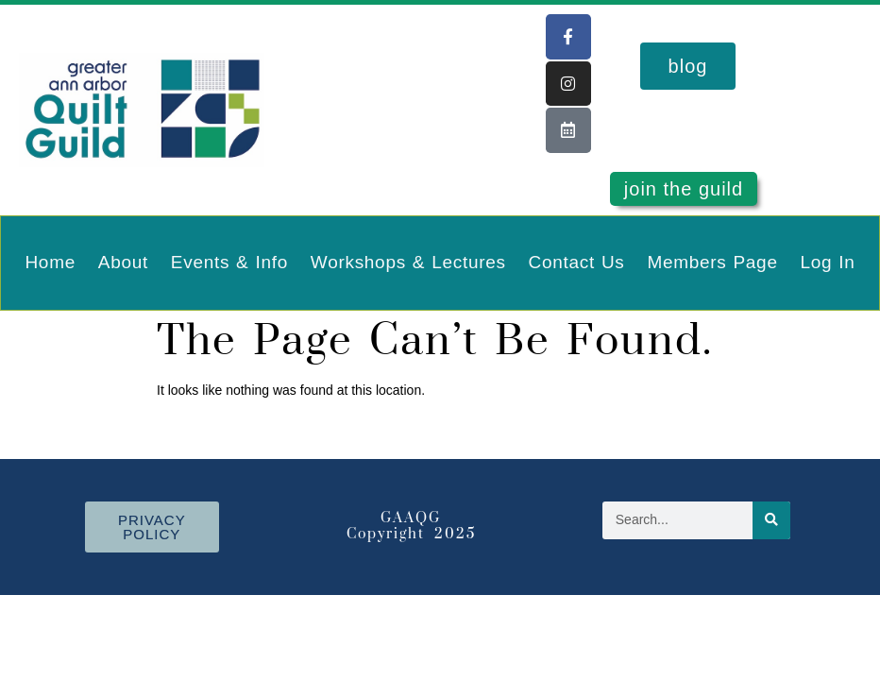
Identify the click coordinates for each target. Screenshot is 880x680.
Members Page (712, 262)
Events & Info (229, 262)
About (123, 262)
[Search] (771, 520)
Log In (828, 262)
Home (50, 262)
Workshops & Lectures (408, 262)
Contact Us (577, 262)
